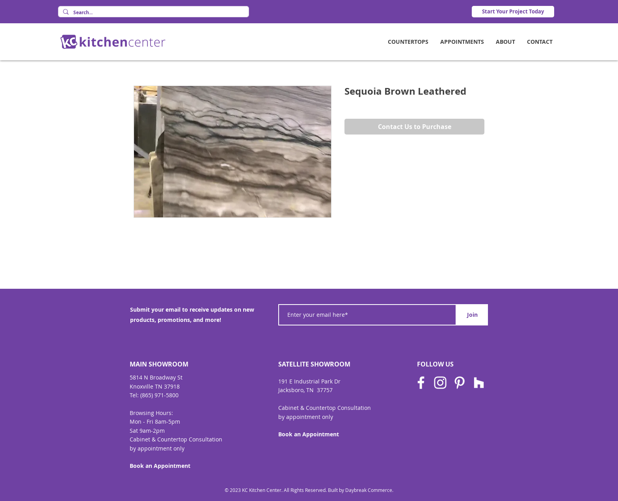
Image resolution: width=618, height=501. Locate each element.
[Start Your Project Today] (513, 11)
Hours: (164, 413)
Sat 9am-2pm (147, 430)
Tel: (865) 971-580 (152, 395)
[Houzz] (479, 382)
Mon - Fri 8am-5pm (155, 421)
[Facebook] (421, 382)
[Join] (472, 314)
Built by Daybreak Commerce (360, 490)
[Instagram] (440, 382)
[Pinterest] (459, 382)
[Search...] (152, 12)
